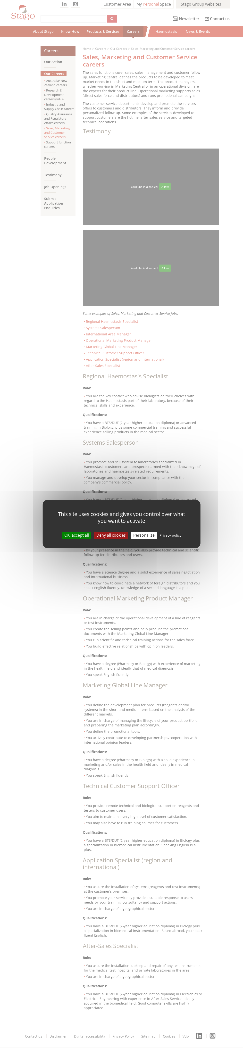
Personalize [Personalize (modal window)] (144, 535)
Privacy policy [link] (170, 535)
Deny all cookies (111, 535)
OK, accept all (76, 535)
